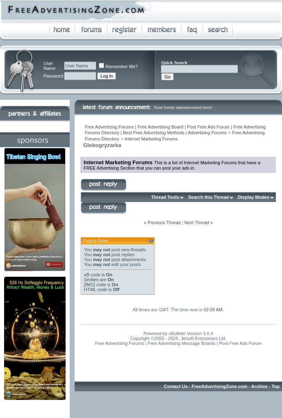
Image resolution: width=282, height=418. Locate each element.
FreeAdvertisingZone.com (220, 386)
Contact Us (176, 386)
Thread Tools (165, 197)
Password (53, 75)
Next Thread (196, 222)
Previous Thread (164, 222)
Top (276, 386)
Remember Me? (118, 66)
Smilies (91, 279)
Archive (259, 386)
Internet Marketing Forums (151, 138)
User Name (49, 66)
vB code (92, 274)
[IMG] (89, 284)
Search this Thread (208, 197)
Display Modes (253, 197)
